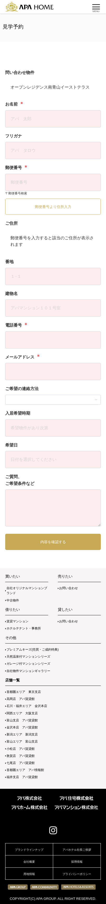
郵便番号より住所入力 (53, 207)
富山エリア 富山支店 (22, 741)
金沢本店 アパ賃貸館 (22, 727)
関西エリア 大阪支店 (22, 713)
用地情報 (29, 874)
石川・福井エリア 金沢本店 (27, 706)
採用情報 (77, 861)
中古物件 (13, 600)
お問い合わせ (68, 588)
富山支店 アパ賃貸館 (22, 720)
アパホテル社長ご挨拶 (77, 849)
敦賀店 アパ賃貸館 (21, 756)
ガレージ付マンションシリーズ (28, 663)
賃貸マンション (17, 621)
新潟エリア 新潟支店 (22, 734)
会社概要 (29, 861)
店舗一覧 (12, 680)
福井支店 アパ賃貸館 (22, 777)
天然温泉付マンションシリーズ (28, 656)
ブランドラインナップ (29, 849)
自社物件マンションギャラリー (28, 671)
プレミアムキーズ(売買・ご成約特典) (33, 649)
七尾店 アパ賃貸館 (21, 763)
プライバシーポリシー (77, 874)
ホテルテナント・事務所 (24, 628)
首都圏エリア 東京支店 (24, 692)
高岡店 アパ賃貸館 (21, 699)
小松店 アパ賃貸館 (21, 749)
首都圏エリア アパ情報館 (25, 770)
